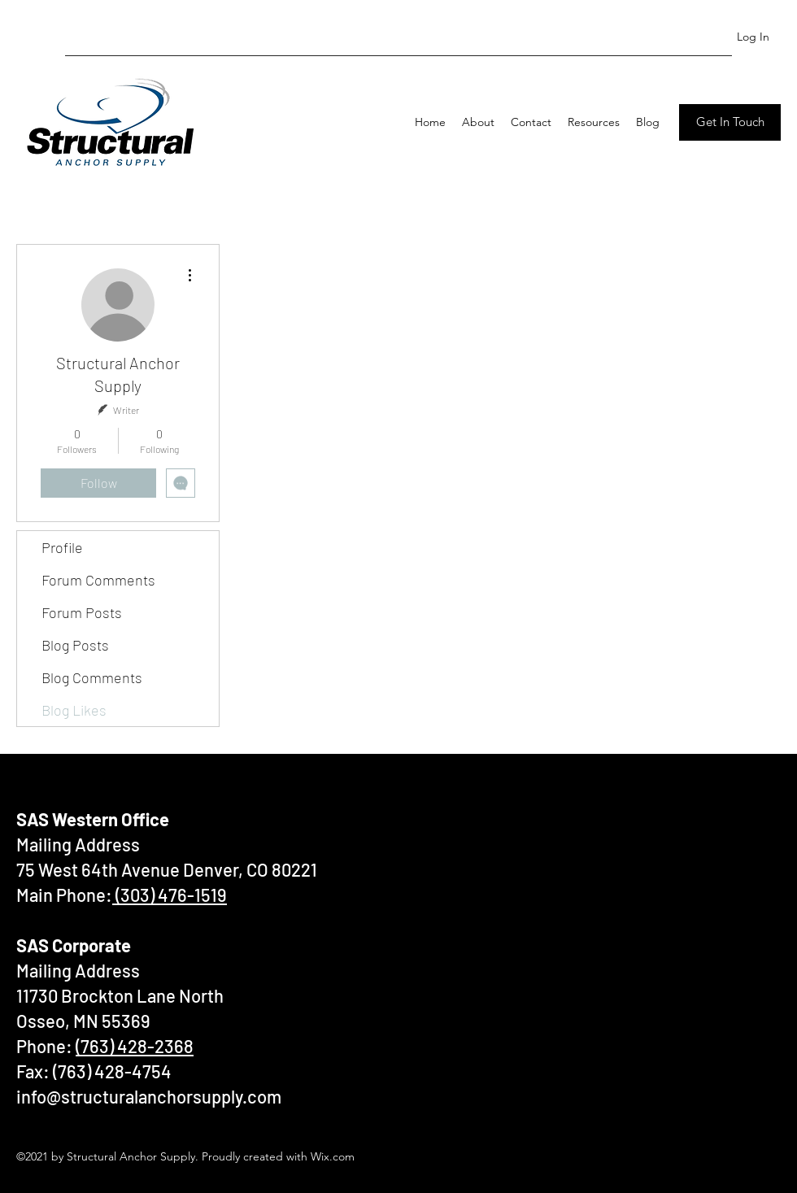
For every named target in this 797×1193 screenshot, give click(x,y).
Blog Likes (74, 710)
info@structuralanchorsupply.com (148, 1096)
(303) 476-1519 (169, 894)
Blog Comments (91, 677)
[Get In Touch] (730, 122)
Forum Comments (98, 580)
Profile (62, 547)
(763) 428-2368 (135, 1045)
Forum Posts (81, 612)
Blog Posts (75, 645)
